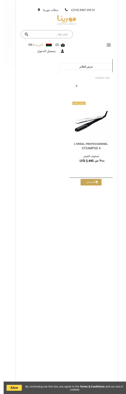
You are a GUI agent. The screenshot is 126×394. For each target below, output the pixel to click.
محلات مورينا (47, 9)
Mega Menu (105, 45)
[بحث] (47, 34)
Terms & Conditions (88, 386)
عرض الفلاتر (82, 66)
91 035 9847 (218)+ (79, 9)
